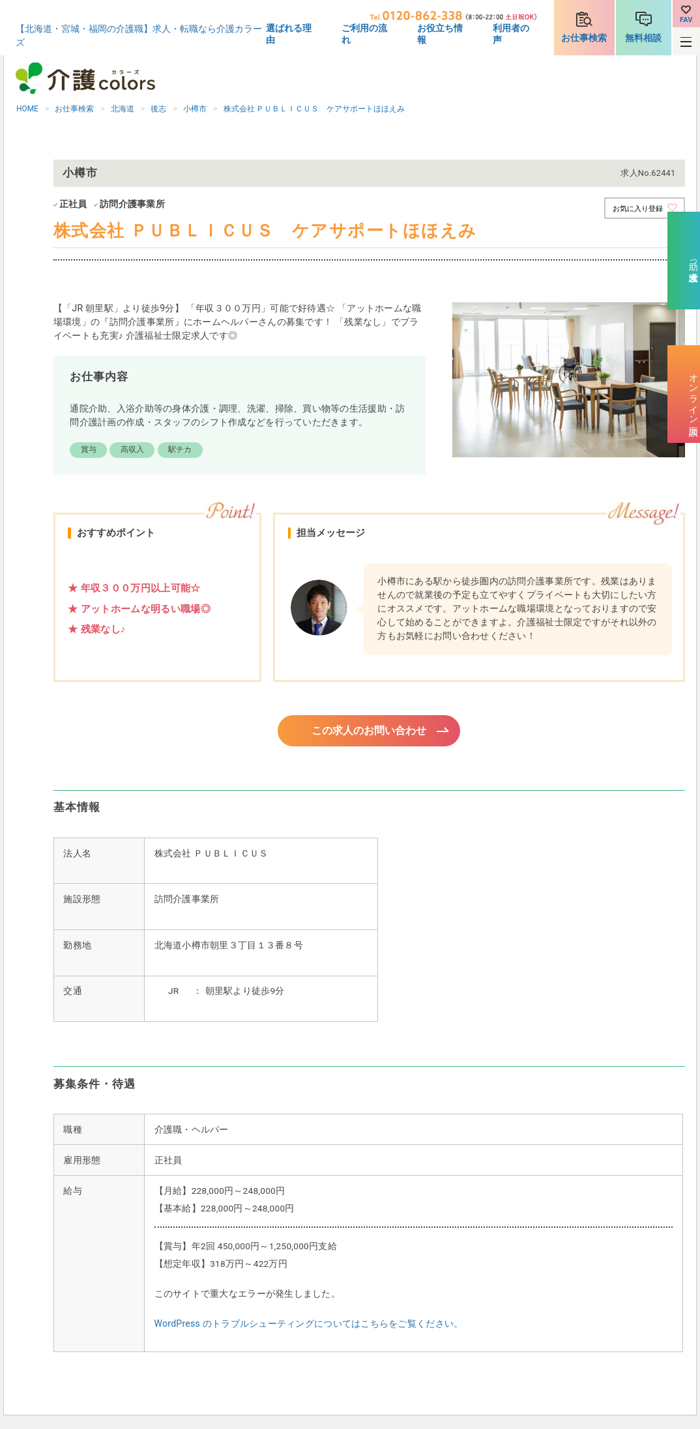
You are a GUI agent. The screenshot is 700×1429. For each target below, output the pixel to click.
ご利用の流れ (364, 34)
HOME (27, 108)
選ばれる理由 (289, 34)
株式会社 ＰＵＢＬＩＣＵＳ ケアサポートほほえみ (314, 108)
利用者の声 (511, 34)
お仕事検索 (584, 38)
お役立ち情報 (440, 34)
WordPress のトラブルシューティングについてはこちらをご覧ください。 (308, 1325)
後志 (158, 108)
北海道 (122, 108)
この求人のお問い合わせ (369, 731)
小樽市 (195, 108)
